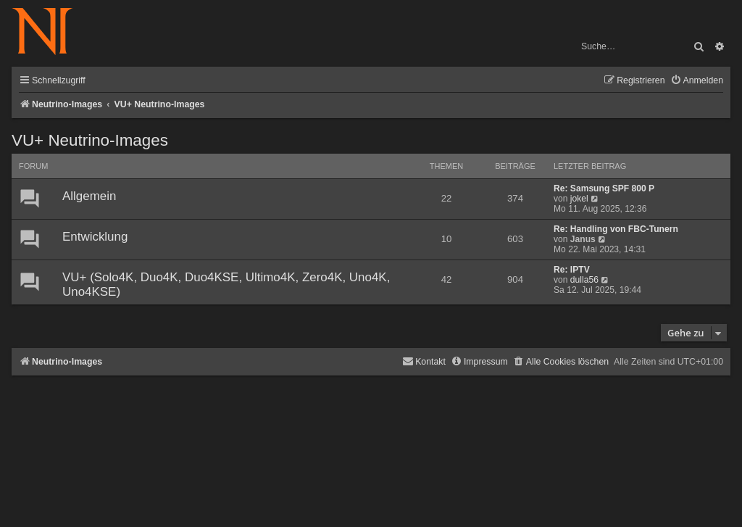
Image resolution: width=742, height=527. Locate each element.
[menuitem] (696, 81)
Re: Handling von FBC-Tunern (616, 229)
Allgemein (89, 196)
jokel (579, 199)
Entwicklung (95, 237)
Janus (583, 239)
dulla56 (584, 280)
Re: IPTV (572, 270)
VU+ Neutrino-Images (90, 140)
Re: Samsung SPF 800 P (604, 188)
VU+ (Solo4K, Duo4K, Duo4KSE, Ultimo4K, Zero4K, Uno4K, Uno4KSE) (226, 284)
